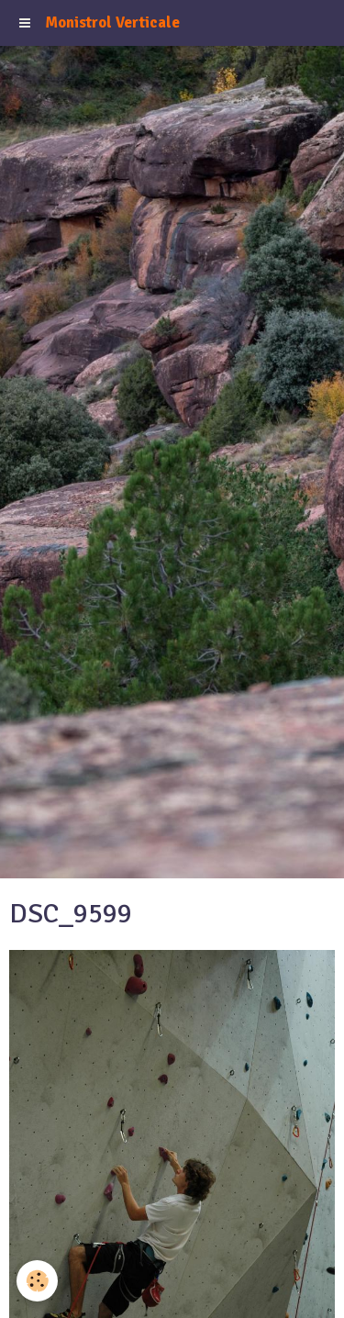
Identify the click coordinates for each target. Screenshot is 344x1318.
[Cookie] (37, 1280)
